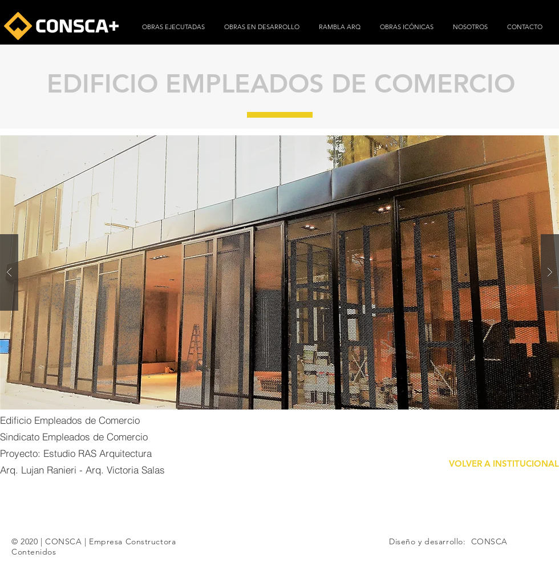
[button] (279, 272)
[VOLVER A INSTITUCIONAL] (503, 463)
